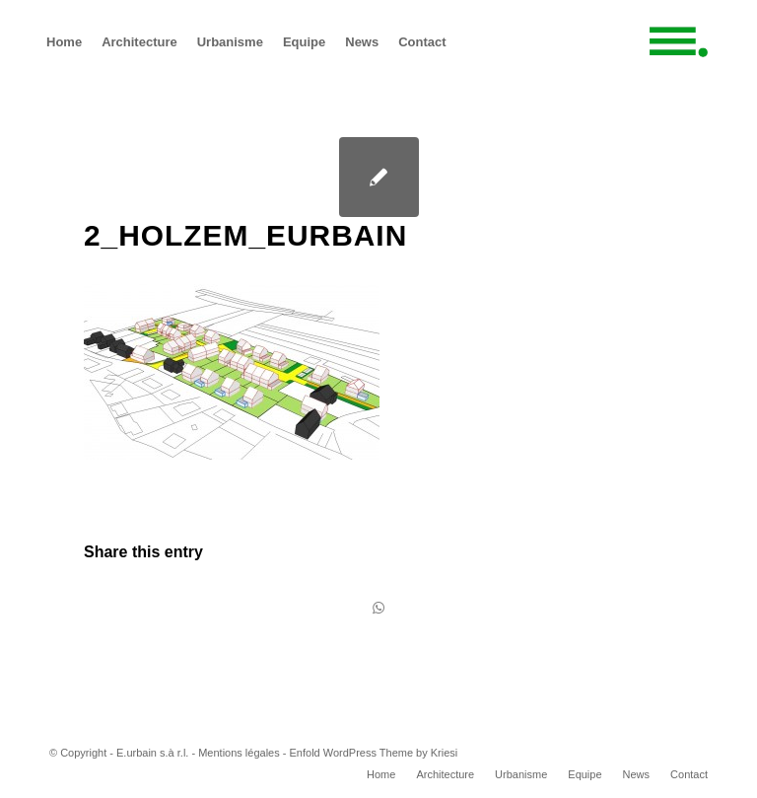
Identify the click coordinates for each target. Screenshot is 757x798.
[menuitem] (64, 42)
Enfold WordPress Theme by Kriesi (374, 753)
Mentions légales (239, 753)
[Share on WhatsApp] (378, 608)
